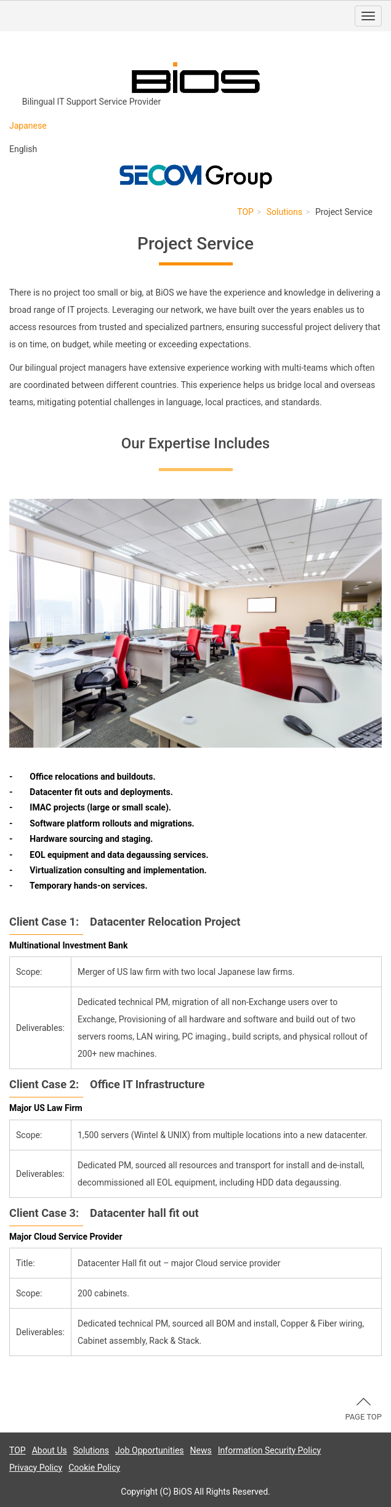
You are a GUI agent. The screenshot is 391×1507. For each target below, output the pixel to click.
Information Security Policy (269, 1450)
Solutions (284, 212)
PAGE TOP (363, 1409)
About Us (49, 1450)
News (201, 1450)
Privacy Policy (35, 1468)
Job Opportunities (149, 1450)
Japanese (28, 126)
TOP (245, 212)
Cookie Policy (94, 1468)
